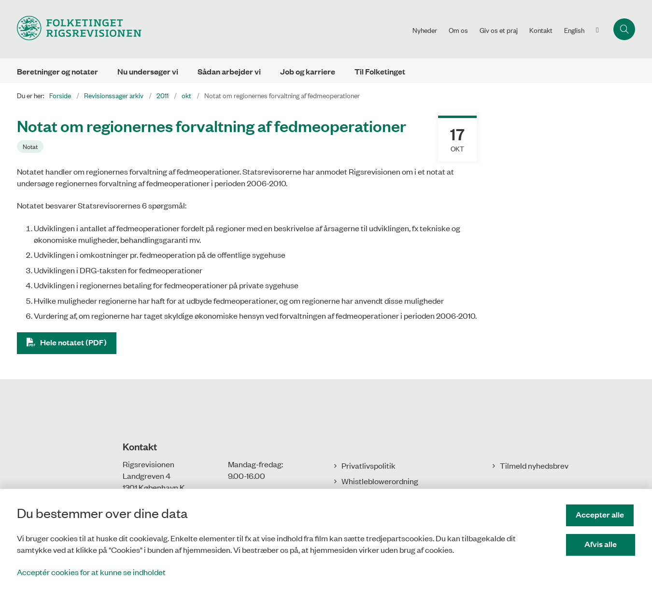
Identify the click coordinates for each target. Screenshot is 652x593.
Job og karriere (307, 71)
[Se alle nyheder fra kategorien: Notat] (31, 145)
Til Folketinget (379, 71)
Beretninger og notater (57, 71)
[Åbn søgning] (624, 29)
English (574, 30)
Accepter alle (601, 514)
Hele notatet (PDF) (73, 342)
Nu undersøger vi (147, 71)
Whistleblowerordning (379, 480)
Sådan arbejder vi (229, 71)
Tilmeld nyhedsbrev (534, 465)
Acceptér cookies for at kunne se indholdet (91, 571)
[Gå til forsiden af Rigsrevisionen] (79, 29)
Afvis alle (601, 543)
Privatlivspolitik (368, 465)
